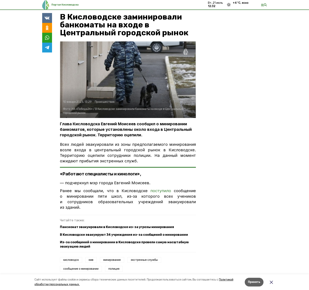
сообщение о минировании (81, 268)
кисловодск (71, 260)
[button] (128, 79)
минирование (112, 260)
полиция (113, 268)
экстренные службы (144, 260)
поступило (160, 190)
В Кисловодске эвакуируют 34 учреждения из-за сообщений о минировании (124, 235)
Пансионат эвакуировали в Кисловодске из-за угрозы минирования (117, 227)
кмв (91, 260)
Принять (254, 282)
